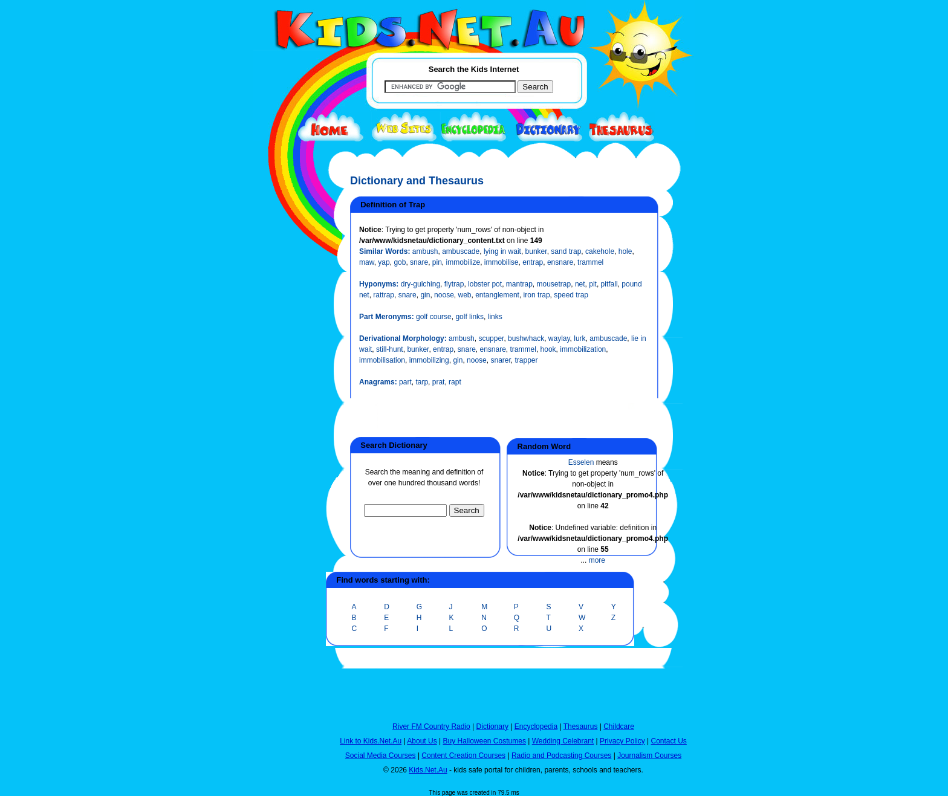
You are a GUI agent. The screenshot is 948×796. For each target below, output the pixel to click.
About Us (422, 741)
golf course (434, 316)
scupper (491, 338)
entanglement (497, 295)
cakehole (599, 251)
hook (548, 349)
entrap (532, 262)
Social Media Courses (380, 755)
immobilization (583, 349)
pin (437, 262)
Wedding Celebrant (563, 741)
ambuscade (460, 251)
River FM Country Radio (431, 726)
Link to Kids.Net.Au (370, 741)
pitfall (609, 284)
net (580, 284)
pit (593, 284)
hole (625, 251)
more (597, 560)
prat (438, 382)
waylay (559, 338)
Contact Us (668, 741)
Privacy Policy (622, 741)
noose (444, 295)
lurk (579, 338)
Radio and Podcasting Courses (561, 755)
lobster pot (485, 284)
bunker (536, 251)
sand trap (566, 251)
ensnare (560, 262)
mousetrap (554, 284)
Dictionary (492, 726)
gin (425, 295)
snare (419, 262)
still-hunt (389, 349)
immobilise (501, 262)
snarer (500, 360)
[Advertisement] (283, 442)
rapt (455, 382)
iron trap (537, 295)
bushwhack (526, 338)
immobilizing (429, 360)
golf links (469, 316)
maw (366, 262)
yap (383, 262)
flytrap (454, 284)
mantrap (519, 284)
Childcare (618, 726)
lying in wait (502, 251)
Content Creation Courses (463, 755)
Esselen (581, 462)
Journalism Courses (649, 755)
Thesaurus (580, 726)
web (464, 295)
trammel (590, 262)
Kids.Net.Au (428, 770)
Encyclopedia (536, 726)
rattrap (383, 295)
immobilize (463, 262)
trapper (526, 360)
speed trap (571, 295)
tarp (421, 382)
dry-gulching (420, 284)
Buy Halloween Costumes (484, 741)
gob (400, 262)
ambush (425, 251)
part (405, 382)
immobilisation (382, 360)
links (495, 316)
